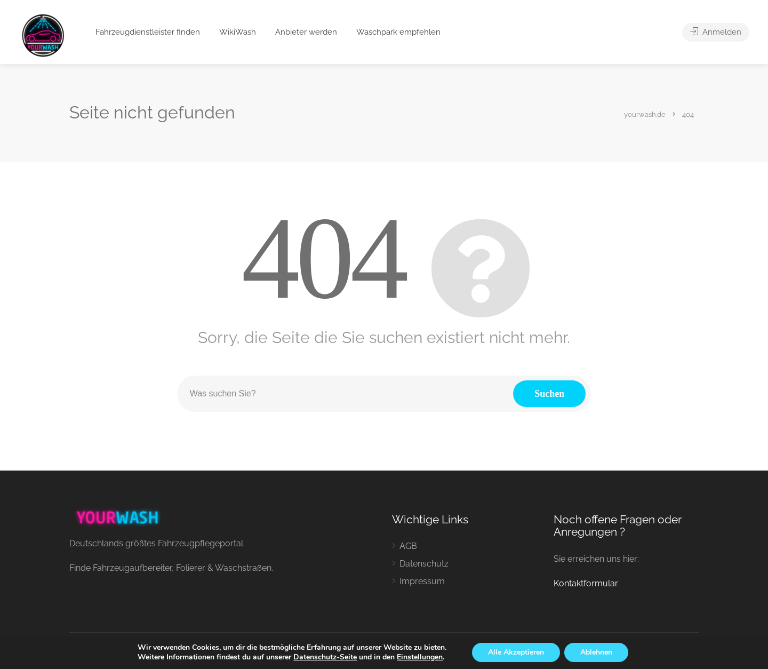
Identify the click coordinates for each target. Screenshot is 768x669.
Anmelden (715, 32)
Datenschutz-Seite (325, 657)
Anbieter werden (306, 32)
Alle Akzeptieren (516, 652)
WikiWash (237, 32)
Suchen (549, 393)
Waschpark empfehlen (398, 32)
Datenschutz (424, 564)
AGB (408, 546)
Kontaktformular (586, 583)
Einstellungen (420, 657)
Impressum (422, 581)
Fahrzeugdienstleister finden (147, 32)
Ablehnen (596, 652)
